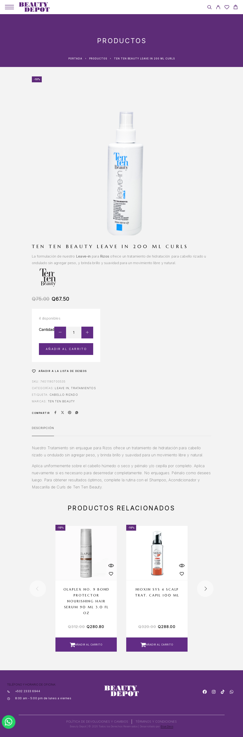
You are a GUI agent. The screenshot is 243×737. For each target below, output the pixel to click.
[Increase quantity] (87, 332)
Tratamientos (83, 388)
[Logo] (34, 7)
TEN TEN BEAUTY (61, 401)
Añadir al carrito (66, 349)
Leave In (62, 388)
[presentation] (37, 588)
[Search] (209, 8)
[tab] (43, 431)
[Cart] (235, 8)
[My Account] (218, 8)
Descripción (43, 428)
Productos (98, 58)
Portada (75, 58)
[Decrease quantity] (60, 332)
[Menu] (9, 7)
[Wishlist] (226, 8)
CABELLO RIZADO (64, 394)
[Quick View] (111, 565)
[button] (86, 644)
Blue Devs (167, 726)
